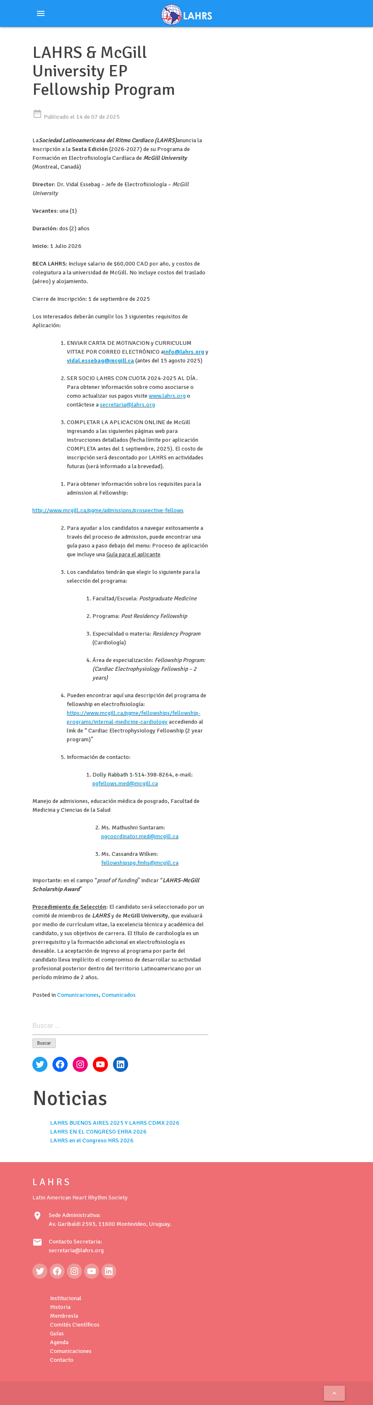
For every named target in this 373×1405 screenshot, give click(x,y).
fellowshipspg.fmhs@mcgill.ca (140, 862)
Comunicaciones (78, 994)
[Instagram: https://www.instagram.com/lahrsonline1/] (74, 1271)
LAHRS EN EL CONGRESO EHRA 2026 (98, 1131)
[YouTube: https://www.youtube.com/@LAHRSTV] (91, 1271)
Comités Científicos (75, 1324)
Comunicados (119, 994)
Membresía (64, 1315)
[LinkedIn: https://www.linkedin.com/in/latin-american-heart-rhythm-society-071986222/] (108, 1271)
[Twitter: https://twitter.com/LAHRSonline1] (39, 1271)
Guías (57, 1333)
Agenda (59, 1342)
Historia (60, 1307)
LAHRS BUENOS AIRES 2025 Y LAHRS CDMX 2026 (114, 1122)
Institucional (65, 1298)
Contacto (62, 1359)
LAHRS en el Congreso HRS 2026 (92, 1140)
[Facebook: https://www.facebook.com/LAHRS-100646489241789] (57, 1271)
